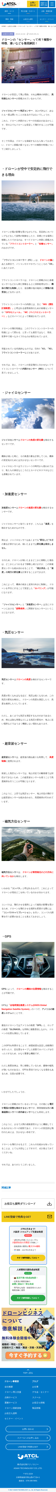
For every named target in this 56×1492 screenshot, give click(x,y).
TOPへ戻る (28, 1373)
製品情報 (36, 1408)
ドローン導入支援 (13, 1392)
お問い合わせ (33, 4)
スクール (36, 1397)
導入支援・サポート (28, 11)
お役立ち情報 (8, 34)
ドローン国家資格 (13, 1408)
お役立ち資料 (28, 19)
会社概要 (9, 1387)
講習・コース (9, 11)
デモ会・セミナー (40, 1392)
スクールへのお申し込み (28, 1438)
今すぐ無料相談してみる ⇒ (28, 1258)
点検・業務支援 (46, 11)
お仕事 (35, 1387)
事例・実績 (9, 19)
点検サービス (11, 1397)
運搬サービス (11, 1403)
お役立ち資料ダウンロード (20, 1203)
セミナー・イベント (47, 19)
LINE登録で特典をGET (17, 1216)
